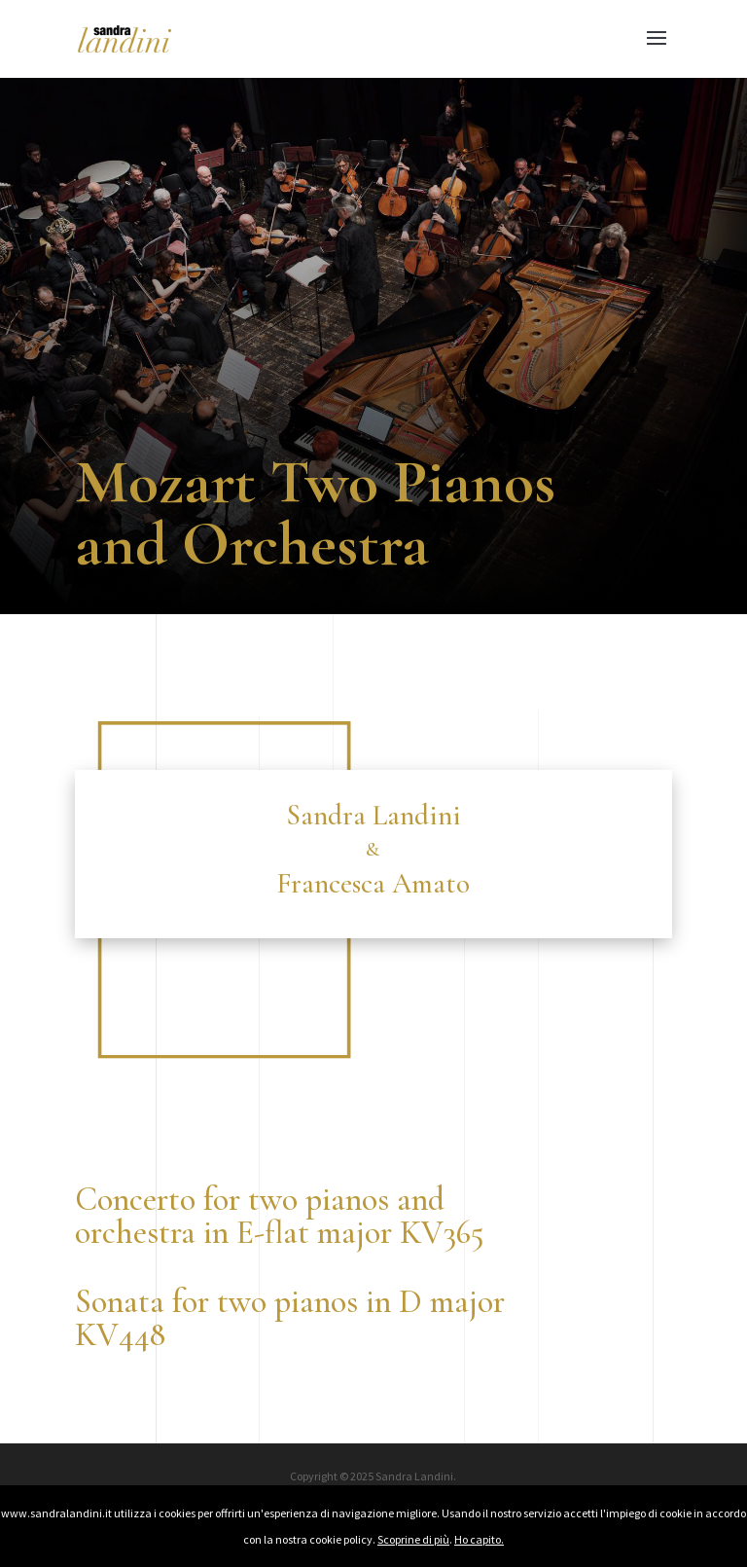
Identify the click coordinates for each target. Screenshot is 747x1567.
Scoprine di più (413, 1539)
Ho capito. (479, 1539)
